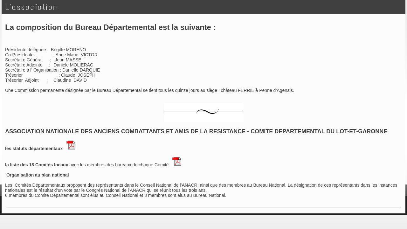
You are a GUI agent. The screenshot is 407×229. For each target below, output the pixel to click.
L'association (31, 7)
